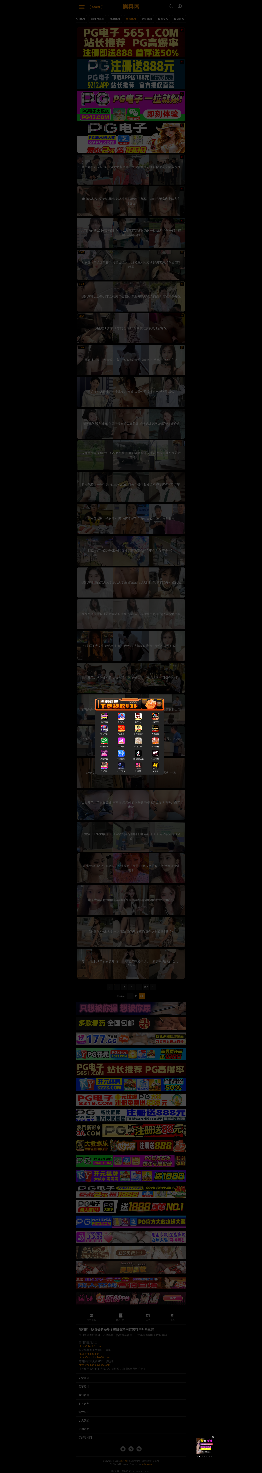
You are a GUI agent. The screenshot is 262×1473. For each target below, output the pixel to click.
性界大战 (138, 747)
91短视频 (155, 759)
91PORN (121, 771)
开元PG (121, 722)
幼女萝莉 (104, 759)
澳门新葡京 (138, 734)
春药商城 (104, 722)
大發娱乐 (155, 734)
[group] (204, 1446)
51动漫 (138, 771)
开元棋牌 (155, 722)
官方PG (138, 722)
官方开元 (104, 734)
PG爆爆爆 (104, 747)
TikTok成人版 (138, 759)
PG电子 (121, 734)
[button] (197, 1456)
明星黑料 (155, 747)
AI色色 (155, 771)
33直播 (121, 747)
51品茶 (104, 771)
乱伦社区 (121, 759)
